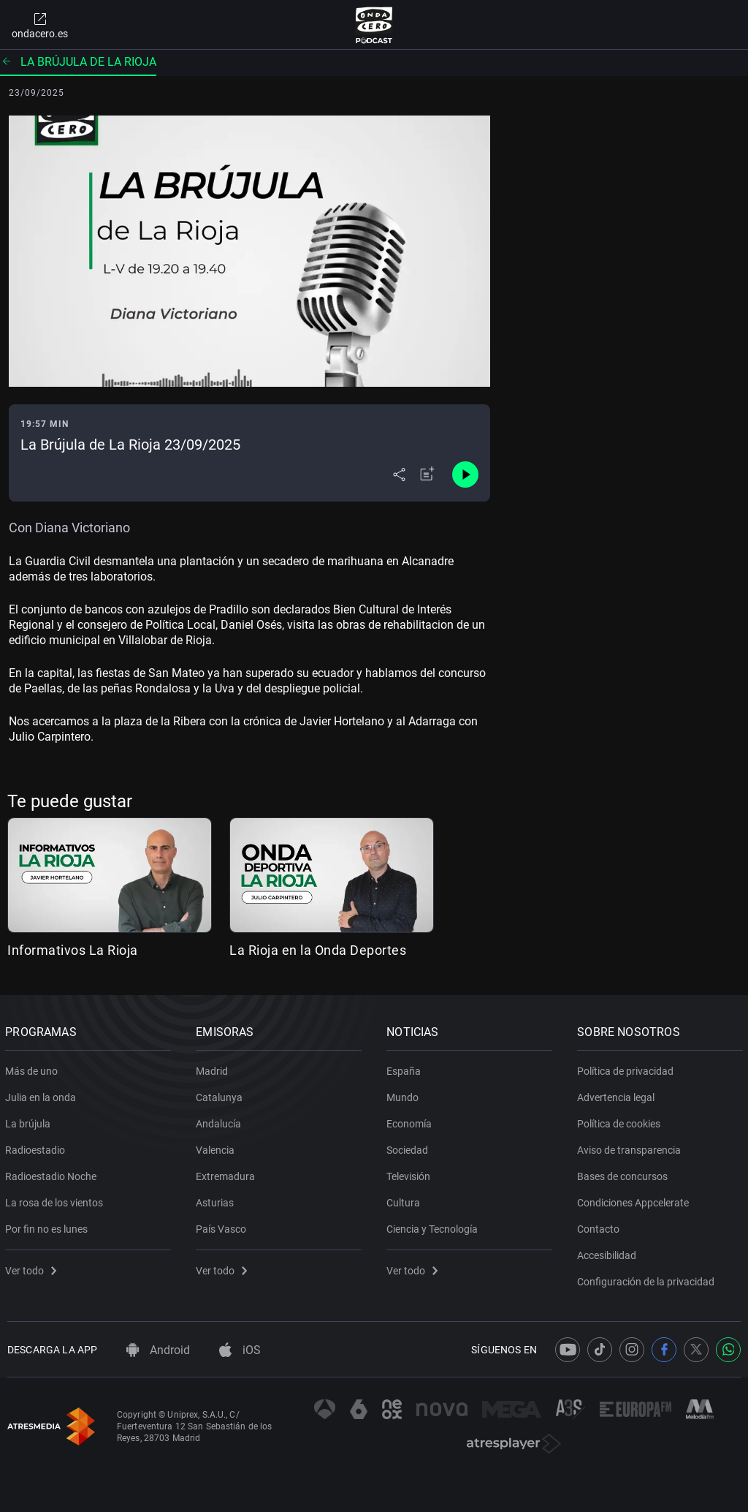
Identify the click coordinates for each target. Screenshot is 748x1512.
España (406, 1068)
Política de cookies (621, 1121)
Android (158, 1350)
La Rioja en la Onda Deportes (317, 950)
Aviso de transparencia (631, 1147)
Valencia (217, 1147)
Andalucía (220, 1121)
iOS (240, 1350)
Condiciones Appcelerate (635, 1200)
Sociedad (409, 1147)
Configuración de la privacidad (648, 1279)
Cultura (405, 1200)
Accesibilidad (608, 1252)
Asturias (217, 1200)
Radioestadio (37, 1147)
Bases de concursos (624, 1173)
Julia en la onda (42, 1094)
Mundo (405, 1094)
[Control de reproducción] (465, 474)
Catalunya (221, 1094)
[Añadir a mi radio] (427, 474)
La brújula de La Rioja (78, 62)
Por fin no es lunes (48, 1226)
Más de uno (33, 1068)
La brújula (30, 1121)
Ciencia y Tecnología (434, 1226)
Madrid (214, 1068)
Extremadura (227, 1173)
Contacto (600, 1226)
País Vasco (223, 1226)
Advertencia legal (618, 1094)
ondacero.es (40, 24)
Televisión (410, 1173)
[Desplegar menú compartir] (399, 474)
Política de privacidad (627, 1068)
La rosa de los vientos (56, 1200)
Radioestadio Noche (53, 1173)
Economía (411, 1121)
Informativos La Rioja (72, 950)
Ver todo (32, 1268)
